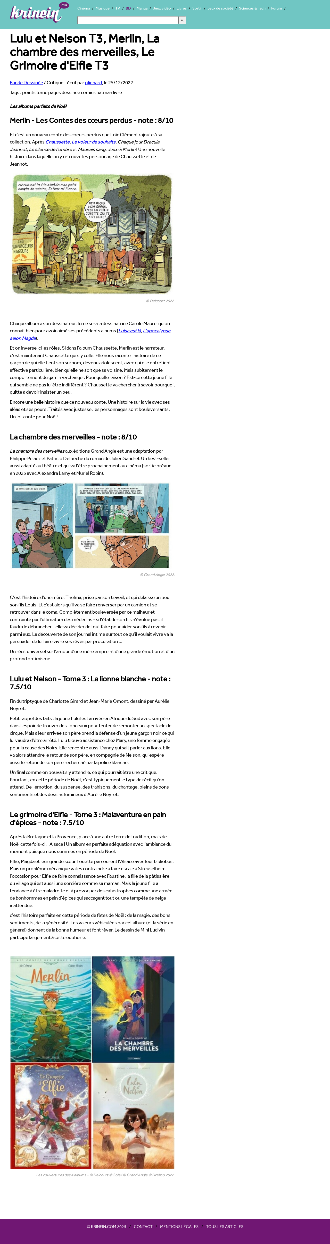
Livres (182, 8)
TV (117, 8)
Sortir (197, 8)
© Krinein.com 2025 (106, 1226)
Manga (142, 8)
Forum (276, 8)
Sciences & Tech (252, 8)
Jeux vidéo (162, 8)
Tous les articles (224, 1226)
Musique (103, 8)
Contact (143, 1226)
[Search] (127, 20)
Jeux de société (220, 8)
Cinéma (83, 8)
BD (128, 8)
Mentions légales (179, 1226)
